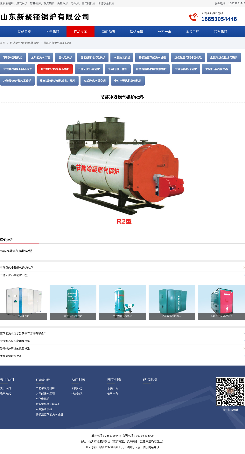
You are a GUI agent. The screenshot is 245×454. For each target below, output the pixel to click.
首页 (2, 42)
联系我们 (220, 32)
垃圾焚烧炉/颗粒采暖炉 (17, 80)
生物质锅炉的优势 (11, 356)
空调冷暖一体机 (117, 69)
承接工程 (192, 32)
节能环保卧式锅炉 (89, 69)
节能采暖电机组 (12, 57)
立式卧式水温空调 (95, 80)
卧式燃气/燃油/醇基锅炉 (24, 42)
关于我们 (52, 32)
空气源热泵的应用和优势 (15, 340)
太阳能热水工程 (40, 57)
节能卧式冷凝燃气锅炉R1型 (16, 267)
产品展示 (80, 32)
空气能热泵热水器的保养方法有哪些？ (23, 333)
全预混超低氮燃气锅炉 (223, 57)
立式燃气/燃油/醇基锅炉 (17, 69)
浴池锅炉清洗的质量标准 (15, 348)
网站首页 (24, 32)
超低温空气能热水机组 (152, 57)
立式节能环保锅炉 (186, 69)
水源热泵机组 (122, 57)
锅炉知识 (136, 32)
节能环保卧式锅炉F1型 (14, 275)
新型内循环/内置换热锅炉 (151, 69)
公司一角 (164, 32)
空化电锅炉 (65, 57)
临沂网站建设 (151, 447)
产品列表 (43, 379)
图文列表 (114, 379)
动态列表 (79, 379)
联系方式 (5, 393)
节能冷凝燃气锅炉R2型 (58, 42)
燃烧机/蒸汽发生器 (216, 69)
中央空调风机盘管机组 (127, 80)
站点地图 (150, 379)
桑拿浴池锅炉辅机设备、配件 (57, 80)
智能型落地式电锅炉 (93, 57)
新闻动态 (108, 32)
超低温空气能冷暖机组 (188, 57)
